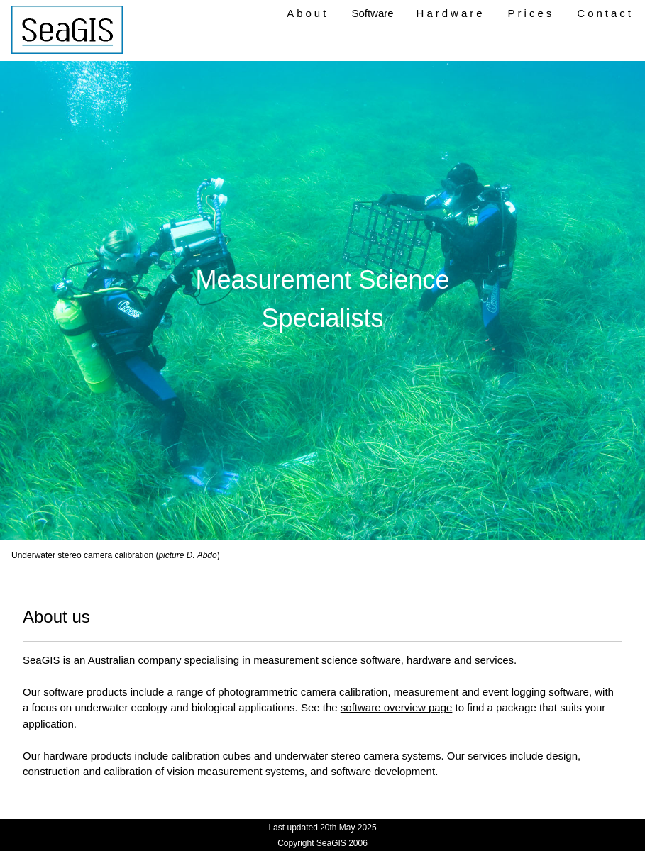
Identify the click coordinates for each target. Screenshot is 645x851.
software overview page (397, 707)
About (308, 13)
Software (372, 13)
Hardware (451, 13)
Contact (605, 13)
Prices (531, 13)
